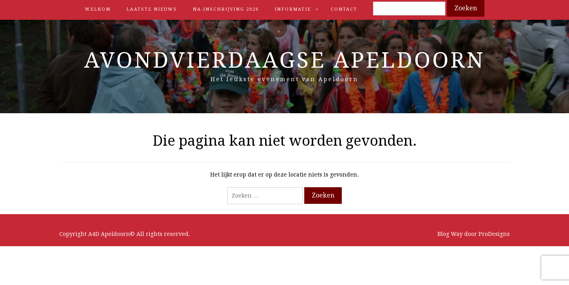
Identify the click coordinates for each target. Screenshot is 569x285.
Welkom (98, 9)
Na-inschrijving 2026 (226, 9)
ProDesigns (494, 234)
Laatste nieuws (151, 9)
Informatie (293, 9)
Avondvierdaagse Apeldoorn (284, 60)
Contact (344, 9)
